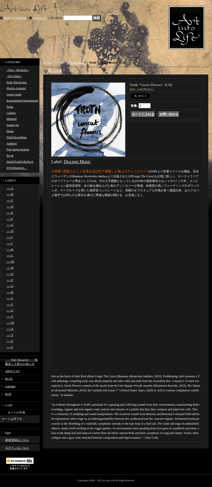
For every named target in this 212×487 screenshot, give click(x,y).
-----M (10, 261)
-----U (10, 310)
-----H (10, 231)
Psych (10, 155)
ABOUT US (12, 371)
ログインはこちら (17, 448)
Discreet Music (76, 62)
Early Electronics (16, 82)
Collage (11, 113)
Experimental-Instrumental (22, 100)
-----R (9, 292)
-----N (10, 268)
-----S (9, 298)
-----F (9, 219)
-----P (9, 280)
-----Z (9, 341)
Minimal (11, 119)
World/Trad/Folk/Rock (19, 161)
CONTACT (40, 18)
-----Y (10, 335)
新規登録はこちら (17, 440)
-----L (9, 255)
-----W (10, 323)
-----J (9, 243)
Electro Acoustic (16, 88)
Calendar (10, 386)
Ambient (11, 143)
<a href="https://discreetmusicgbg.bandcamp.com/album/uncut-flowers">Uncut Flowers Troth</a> (125, 217)
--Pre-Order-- (14, 76)
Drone (10, 131)
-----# (9, 347)
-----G (10, 225)
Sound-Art (12, 125)
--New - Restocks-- (17, 70)
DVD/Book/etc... (16, 168)
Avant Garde (13, 94)
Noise (9, 106)
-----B (9, 194)
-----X (10, 329)
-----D (10, 206)
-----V (10, 316)
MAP (8, 394)
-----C (9, 200)
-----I (9, 237)
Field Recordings (16, 137)
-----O (10, 274)
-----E (9, 213)
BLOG (9, 378)
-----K (10, 249)
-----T (9, 304)
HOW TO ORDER (15, 18)
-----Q (10, 286)
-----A (10, 188)
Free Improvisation (17, 149)
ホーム (47, 62)
